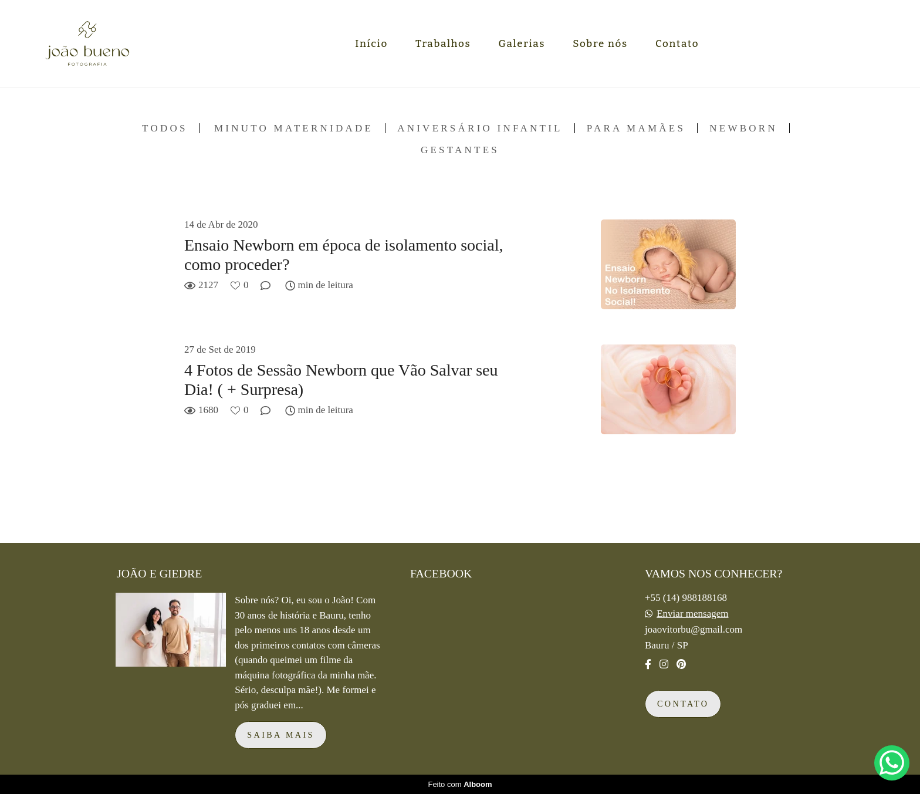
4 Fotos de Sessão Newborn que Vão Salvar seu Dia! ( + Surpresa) (341, 380)
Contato (677, 44)
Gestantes (460, 150)
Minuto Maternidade (293, 128)
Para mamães (636, 128)
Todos (165, 128)
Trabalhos (443, 44)
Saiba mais (280, 734)
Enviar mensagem (692, 614)
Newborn (743, 128)
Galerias (522, 44)
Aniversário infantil (480, 128)
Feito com (460, 784)
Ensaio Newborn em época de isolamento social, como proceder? (343, 255)
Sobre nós (600, 44)
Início (371, 44)
